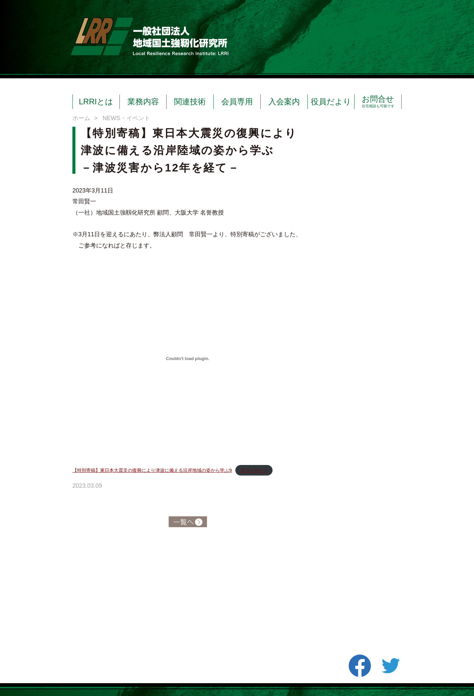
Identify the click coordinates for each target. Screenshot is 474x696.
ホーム (81, 118)
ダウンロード (254, 470)
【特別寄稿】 (152, 470)
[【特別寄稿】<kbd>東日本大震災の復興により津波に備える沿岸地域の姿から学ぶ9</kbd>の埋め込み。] (187, 358)
